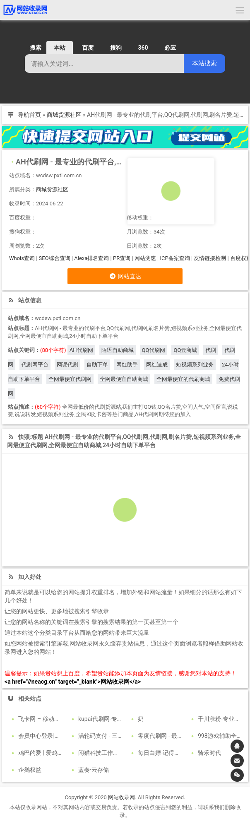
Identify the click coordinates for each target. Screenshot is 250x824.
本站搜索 (204, 63)
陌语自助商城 (117, 350)
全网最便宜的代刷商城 (183, 379)
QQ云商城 (185, 350)
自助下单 (97, 364)
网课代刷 (67, 364)
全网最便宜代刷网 (69, 379)
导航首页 (29, 114)
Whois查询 (22, 258)
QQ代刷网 (154, 350)
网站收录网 (121, 796)
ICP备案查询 (175, 258)
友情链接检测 (210, 258)
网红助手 (127, 364)
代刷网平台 (35, 364)
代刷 (210, 350)
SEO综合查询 (54, 258)
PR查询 (121, 258)
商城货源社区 (64, 114)
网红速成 (157, 364)
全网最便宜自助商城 (124, 379)
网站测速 (145, 258)
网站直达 (125, 276)
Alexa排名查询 (91, 258)
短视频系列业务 (195, 364)
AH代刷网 (81, 350)
